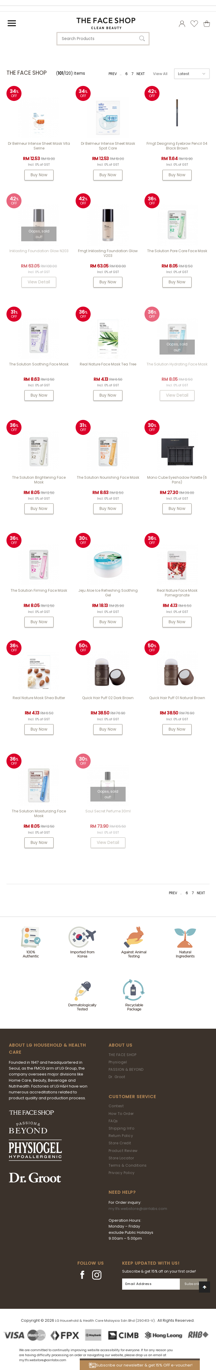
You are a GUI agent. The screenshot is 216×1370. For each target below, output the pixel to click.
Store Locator (121, 1157)
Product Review (123, 1150)
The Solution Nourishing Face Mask (108, 477)
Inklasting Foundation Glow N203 (39, 250)
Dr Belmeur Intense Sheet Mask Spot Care (108, 146)
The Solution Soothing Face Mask (39, 364)
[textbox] (103, 38)
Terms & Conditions (128, 1165)
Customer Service (132, 1097)
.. (121, 73)
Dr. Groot (117, 1076)
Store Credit (120, 1142)
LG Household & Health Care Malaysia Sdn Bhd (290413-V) (105, 1320)
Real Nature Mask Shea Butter (39, 697)
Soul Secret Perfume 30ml (108, 811)
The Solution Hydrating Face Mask (177, 364)
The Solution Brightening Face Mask (39, 480)
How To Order (121, 1113)
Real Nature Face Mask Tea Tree (108, 364)
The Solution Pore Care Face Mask (177, 250)
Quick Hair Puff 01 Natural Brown (177, 697)
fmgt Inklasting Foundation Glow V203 (108, 253)
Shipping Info (121, 1128)
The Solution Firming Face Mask (39, 590)
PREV (113, 73)
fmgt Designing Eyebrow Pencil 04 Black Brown (177, 146)
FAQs (113, 1120)
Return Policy (121, 1135)
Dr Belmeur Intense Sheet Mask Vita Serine (39, 146)
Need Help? (122, 1192)
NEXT (141, 73)
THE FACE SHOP (123, 1054)
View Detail (39, 282)
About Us (120, 1045)
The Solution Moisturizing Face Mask (39, 813)
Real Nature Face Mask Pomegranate (177, 593)
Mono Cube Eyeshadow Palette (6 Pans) (177, 480)
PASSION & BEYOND (126, 1069)
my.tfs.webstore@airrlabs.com (138, 1208)
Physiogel (118, 1062)
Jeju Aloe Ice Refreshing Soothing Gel (108, 593)
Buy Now (39, 175)
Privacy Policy (122, 1172)
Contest (116, 1105)
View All (160, 73)
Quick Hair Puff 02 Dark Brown (108, 697)
